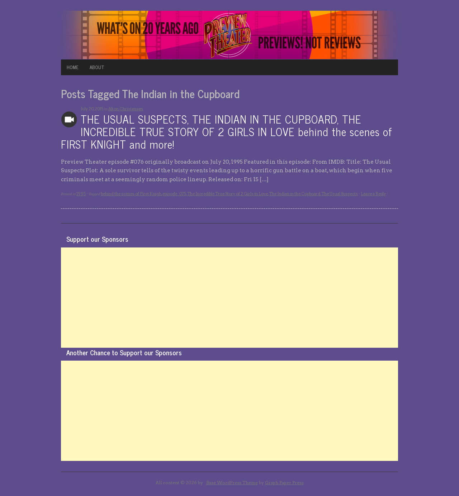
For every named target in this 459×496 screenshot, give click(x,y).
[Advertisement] (229, 297)
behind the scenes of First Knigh (131, 193)
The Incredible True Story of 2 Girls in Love (227, 193)
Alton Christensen (125, 108)
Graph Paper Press (284, 482)
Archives (69, 119)
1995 (81, 193)
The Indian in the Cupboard (294, 193)
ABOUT (97, 67)
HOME (73, 67)
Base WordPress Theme (232, 482)
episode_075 (174, 193)
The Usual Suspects (339, 193)
